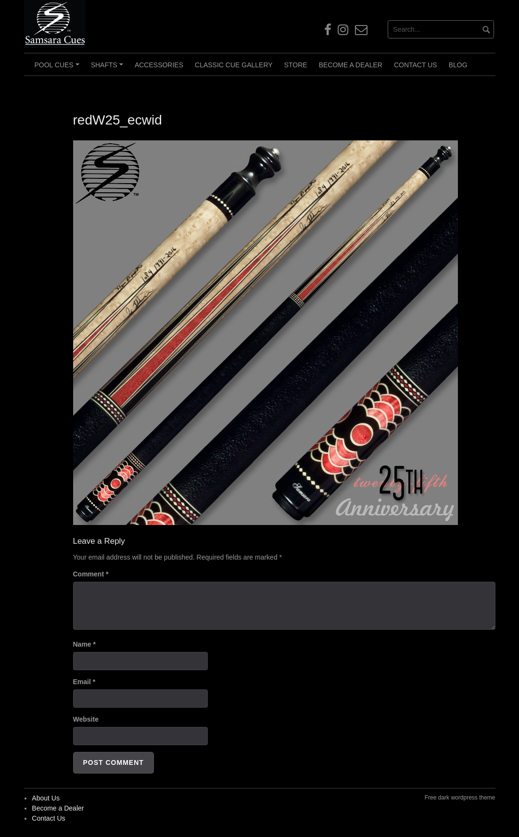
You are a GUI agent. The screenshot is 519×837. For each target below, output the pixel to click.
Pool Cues (58, 68)
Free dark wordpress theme (460, 797)
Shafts (108, 68)
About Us (46, 798)
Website (86, 719)
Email (84, 682)
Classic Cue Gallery (234, 65)
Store (295, 65)
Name (84, 644)
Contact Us (415, 65)
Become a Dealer (350, 65)
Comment (91, 574)
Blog (458, 65)
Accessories (159, 65)
